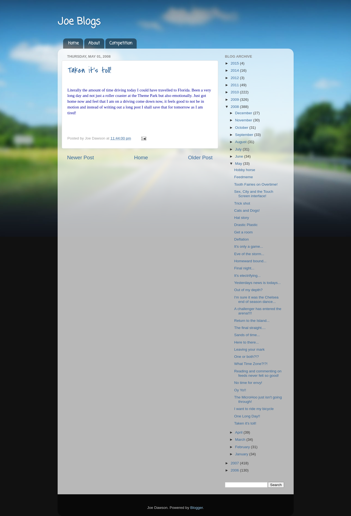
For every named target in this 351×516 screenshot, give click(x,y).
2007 (235, 463)
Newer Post (80, 157)
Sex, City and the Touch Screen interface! (253, 193)
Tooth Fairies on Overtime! (255, 184)
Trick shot (242, 203)
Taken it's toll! (89, 70)
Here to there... (246, 342)
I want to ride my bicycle (254, 409)
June (239, 156)
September (244, 135)
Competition (120, 43)
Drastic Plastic (246, 225)
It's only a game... (248, 246)
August (241, 142)
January (242, 454)
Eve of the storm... (249, 254)
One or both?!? (246, 357)
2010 (235, 92)
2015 (235, 63)
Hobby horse (244, 170)
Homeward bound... (250, 261)
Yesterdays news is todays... (257, 283)
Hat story (241, 218)
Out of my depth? (248, 290)
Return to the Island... (251, 321)
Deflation (241, 239)
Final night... (244, 268)
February (243, 447)
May (239, 163)
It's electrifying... (247, 276)
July (239, 149)
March (240, 439)
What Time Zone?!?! (251, 364)
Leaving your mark (249, 349)
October (242, 127)
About (94, 43)
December (244, 113)
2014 (235, 70)
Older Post (200, 157)
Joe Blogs (79, 21)
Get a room (243, 232)
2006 (235, 470)
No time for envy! (248, 383)
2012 (235, 78)
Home (73, 43)
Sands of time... (247, 335)
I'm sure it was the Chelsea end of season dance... (256, 299)
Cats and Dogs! (247, 210)
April (239, 432)
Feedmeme (243, 177)
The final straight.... (250, 328)
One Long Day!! (247, 416)
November (244, 120)
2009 (235, 99)
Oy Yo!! (240, 390)
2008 (235, 107)
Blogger (196, 508)
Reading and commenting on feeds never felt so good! (258, 373)
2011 (235, 85)
